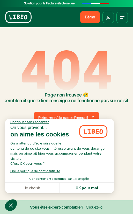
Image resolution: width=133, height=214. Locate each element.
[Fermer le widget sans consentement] (29, 122)
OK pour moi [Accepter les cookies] (87, 188)
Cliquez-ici (94, 207)
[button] (11, 205)
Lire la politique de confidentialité (35, 171)
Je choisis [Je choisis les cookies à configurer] (32, 188)
